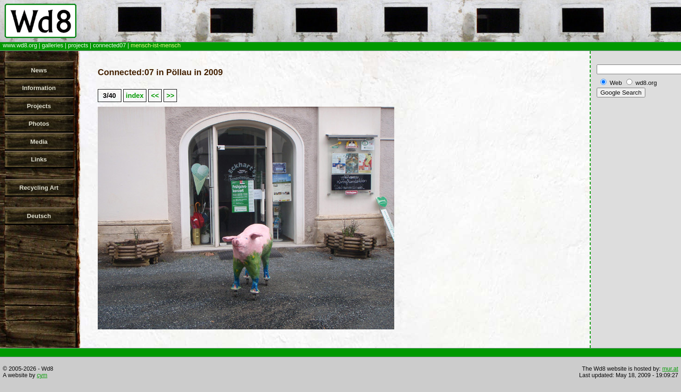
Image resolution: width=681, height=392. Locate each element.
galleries (52, 45)
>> (170, 95)
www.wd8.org (20, 45)
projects (78, 45)
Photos (39, 123)
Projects (39, 106)
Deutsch (39, 215)
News (39, 70)
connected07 (109, 45)
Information (39, 87)
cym (42, 375)
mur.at (670, 369)
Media (38, 141)
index (135, 95)
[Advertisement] (637, 245)
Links (39, 159)
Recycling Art (39, 187)
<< (155, 95)
